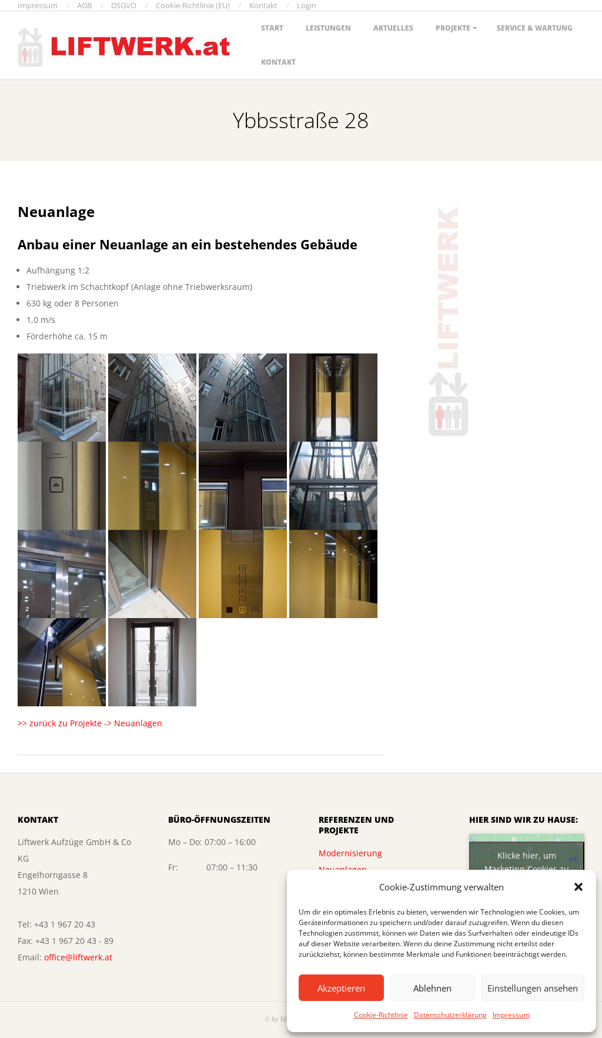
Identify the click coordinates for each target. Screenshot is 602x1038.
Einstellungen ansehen (532, 988)
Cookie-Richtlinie (381, 1015)
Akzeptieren (341, 988)
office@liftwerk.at (78, 957)
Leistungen (328, 28)
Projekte (453, 28)
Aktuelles (393, 28)
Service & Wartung (535, 28)
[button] (578, 887)
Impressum (511, 1015)
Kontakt (278, 62)
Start (272, 28)
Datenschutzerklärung (450, 1015)
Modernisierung (350, 853)
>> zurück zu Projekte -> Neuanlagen (90, 723)
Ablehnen (432, 988)
